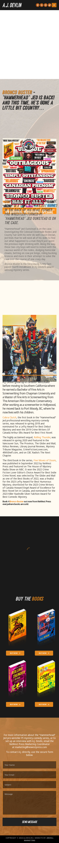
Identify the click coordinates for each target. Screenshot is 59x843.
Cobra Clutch (9, 417)
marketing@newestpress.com (31, 747)
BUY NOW (15, 653)
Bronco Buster (16, 501)
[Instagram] (45, 5)
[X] (41, 5)
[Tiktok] (49, 5)
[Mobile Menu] (54, 5)
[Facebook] (37, 5)
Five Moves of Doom (45, 460)
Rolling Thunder (42, 437)
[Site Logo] (12, 5)
